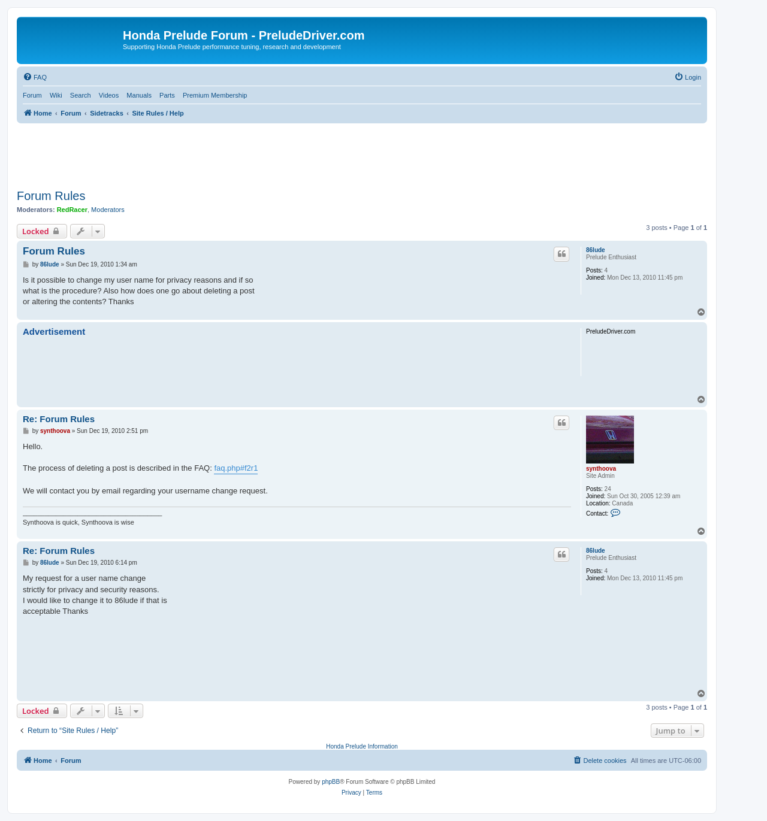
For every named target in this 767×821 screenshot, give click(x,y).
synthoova (601, 468)
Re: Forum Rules (59, 419)
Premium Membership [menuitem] (215, 95)
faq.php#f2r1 (236, 467)
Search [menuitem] (80, 95)
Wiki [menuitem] (56, 95)
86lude (595, 250)
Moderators (108, 209)
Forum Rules (51, 195)
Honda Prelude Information (362, 746)
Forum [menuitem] (32, 95)
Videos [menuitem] (109, 95)
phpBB (331, 781)
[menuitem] (35, 77)
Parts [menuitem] (167, 95)
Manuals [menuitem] (139, 95)
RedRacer (72, 209)
